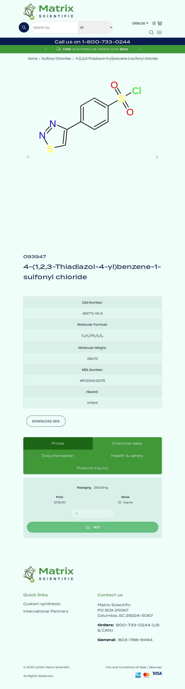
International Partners (45, 611)
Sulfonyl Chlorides (56, 58)
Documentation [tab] (58, 455)
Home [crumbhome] (32, 58)
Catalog (138, 23)
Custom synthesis (41, 604)
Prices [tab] (58, 443)
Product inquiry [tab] (92, 468)
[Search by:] (55, 27)
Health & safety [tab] (127, 455)
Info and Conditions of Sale (126, 667)
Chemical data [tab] (127, 443)
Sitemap (155, 667)
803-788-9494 (135, 639)
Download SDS (46, 421)
